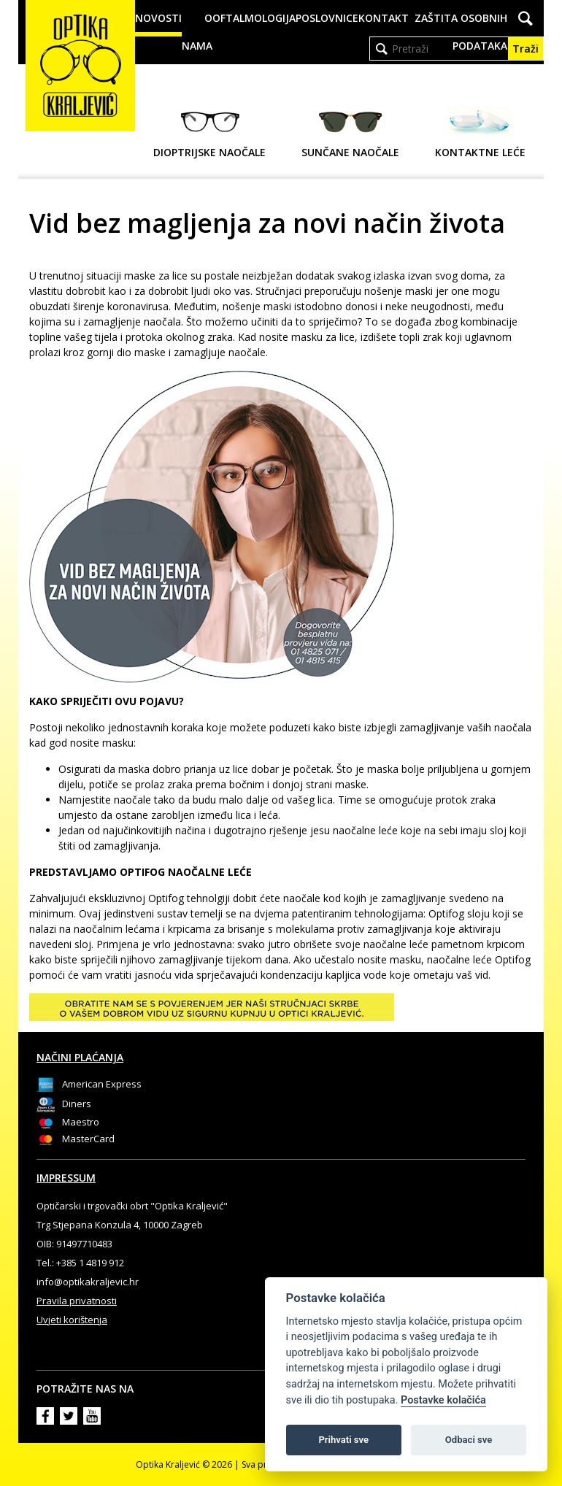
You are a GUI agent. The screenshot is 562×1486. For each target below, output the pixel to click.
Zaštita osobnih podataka (461, 32)
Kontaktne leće (480, 131)
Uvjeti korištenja (71, 1319)
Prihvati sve (343, 1439)
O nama (197, 32)
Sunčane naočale (350, 131)
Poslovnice (327, 18)
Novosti (158, 18)
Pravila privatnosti (76, 1300)
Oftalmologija (254, 18)
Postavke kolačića (443, 1400)
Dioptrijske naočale (209, 131)
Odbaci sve (469, 1439)
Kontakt (383, 18)
